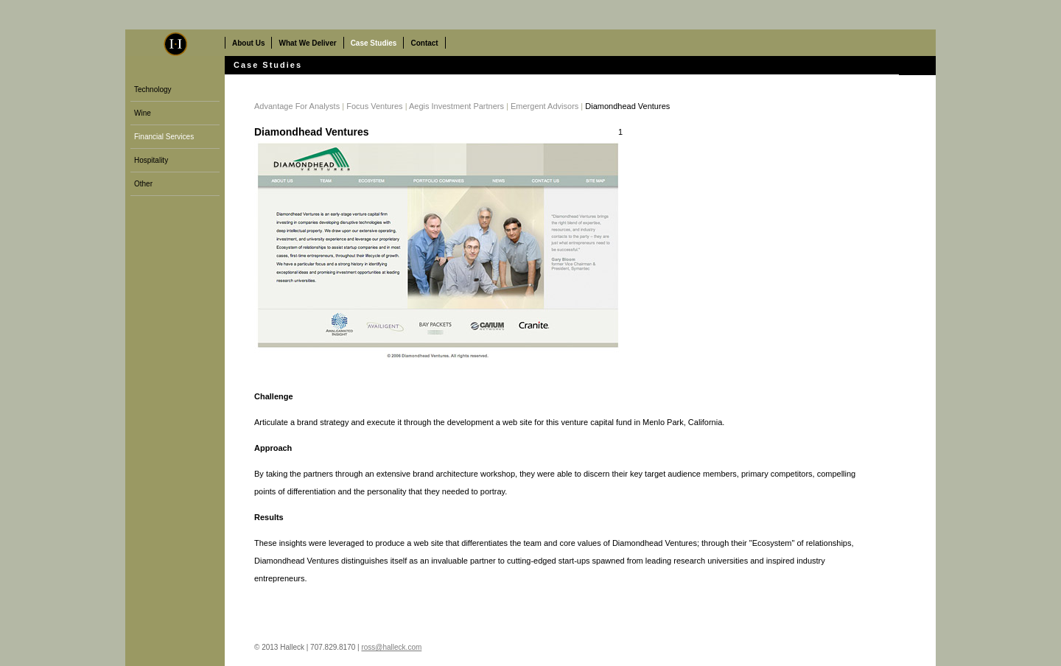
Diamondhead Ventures (627, 106)
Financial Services (164, 137)
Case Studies (374, 43)
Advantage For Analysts (297, 106)
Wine (142, 113)
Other (143, 184)
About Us (248, 43)
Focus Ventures (374, 106)
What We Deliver (307, 43)
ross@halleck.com (391, 647)
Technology (153, 89)
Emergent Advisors (544, 106)
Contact (424, 43)
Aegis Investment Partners (456, 106)
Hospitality (151, 160)
